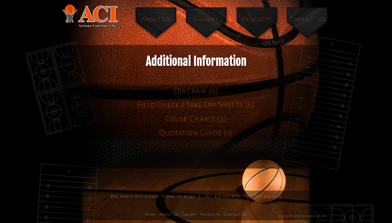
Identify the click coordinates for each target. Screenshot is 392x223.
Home (150, 214)
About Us (156, 19)
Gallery (206, 19)
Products (257, 19)
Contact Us (307, 19)
